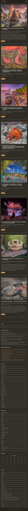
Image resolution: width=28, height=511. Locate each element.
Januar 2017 (3, 387)
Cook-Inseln (16, 31)
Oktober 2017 (3, 369)
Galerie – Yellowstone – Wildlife (6, 495)
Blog (2, 479)
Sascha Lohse (4, 31)
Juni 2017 (2, 377)
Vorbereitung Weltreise (4, 447)
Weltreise (2, 475)
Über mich (2, 481)
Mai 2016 (2, 401)
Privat (2, 503)
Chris (2, 349)
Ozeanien (13, 32)
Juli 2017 (2, 375)
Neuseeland (10, 32)
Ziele (2, 501)
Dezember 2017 (3, 365)
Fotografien (3, 473)
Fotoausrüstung (3, 491)
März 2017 (2, 383)
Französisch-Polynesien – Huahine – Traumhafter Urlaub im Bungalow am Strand (12, 108)
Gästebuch (2, 489)
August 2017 (3, 373)
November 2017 (3, 367)
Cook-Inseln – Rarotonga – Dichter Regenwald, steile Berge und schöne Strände (12, 185)
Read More (3, 78)
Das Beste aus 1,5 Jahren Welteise (6, 332)
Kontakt (2, 483)
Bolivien (2, 418)
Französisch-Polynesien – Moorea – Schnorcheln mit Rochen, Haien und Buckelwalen (12, 70)
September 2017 (3, 371)
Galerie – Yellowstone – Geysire (6, 493)
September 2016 (3, 393)
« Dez (2, 466)
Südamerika (3, 225)
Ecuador (15, 261)
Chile (13, 224)
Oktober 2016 (3, 391)
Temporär (2, 505)
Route (2, 477)
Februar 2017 (3, 385)
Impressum (3, 485)
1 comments (10, 74)
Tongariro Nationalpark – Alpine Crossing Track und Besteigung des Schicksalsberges (11, 340)
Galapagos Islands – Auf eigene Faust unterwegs (12, 259)
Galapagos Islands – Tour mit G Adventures (14, 301)
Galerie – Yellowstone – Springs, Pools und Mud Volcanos (10, 499)
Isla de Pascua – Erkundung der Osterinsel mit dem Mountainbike (14, 222)
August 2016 (3, 395)
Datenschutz (3, 487)
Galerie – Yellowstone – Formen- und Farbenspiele (9, 497)
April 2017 (2, 381)
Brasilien (2, 420)
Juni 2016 (2, 399)
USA (1, 445)
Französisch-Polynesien (22, 31)
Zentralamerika (3, 449)
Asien (2, 416)
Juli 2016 (2, 397)
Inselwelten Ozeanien (4, 32)
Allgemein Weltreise (4, 412)
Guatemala (2, 430)
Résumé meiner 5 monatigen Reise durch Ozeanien (13, 29)
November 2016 (3, 389)
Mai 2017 (2, 379)
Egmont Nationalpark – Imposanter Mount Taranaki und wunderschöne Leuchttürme (12, 337)
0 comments (18, 32)
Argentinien (3, 414)
